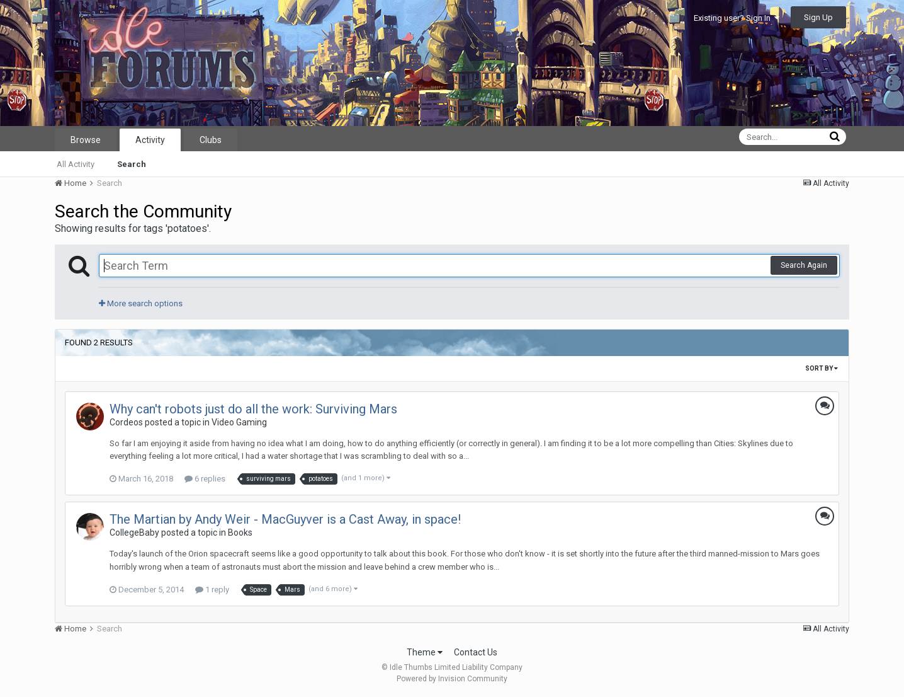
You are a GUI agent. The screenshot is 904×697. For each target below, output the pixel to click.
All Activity (75, 164)
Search (131, 164)
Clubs (211, 140)
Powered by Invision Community (452, 678)
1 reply (212, 589)
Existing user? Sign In (736, 18)
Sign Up (818, 17)
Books (240, 532)
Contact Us (475, 652)
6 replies (204, 478)
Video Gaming (239, 422)
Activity (150, 140)
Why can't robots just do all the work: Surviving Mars (253, 409)
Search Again (804, 265)
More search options (141, 303)
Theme (425, 652)
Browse (86, 140)
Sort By (821, 368)
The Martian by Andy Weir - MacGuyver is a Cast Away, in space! (285, 519)
